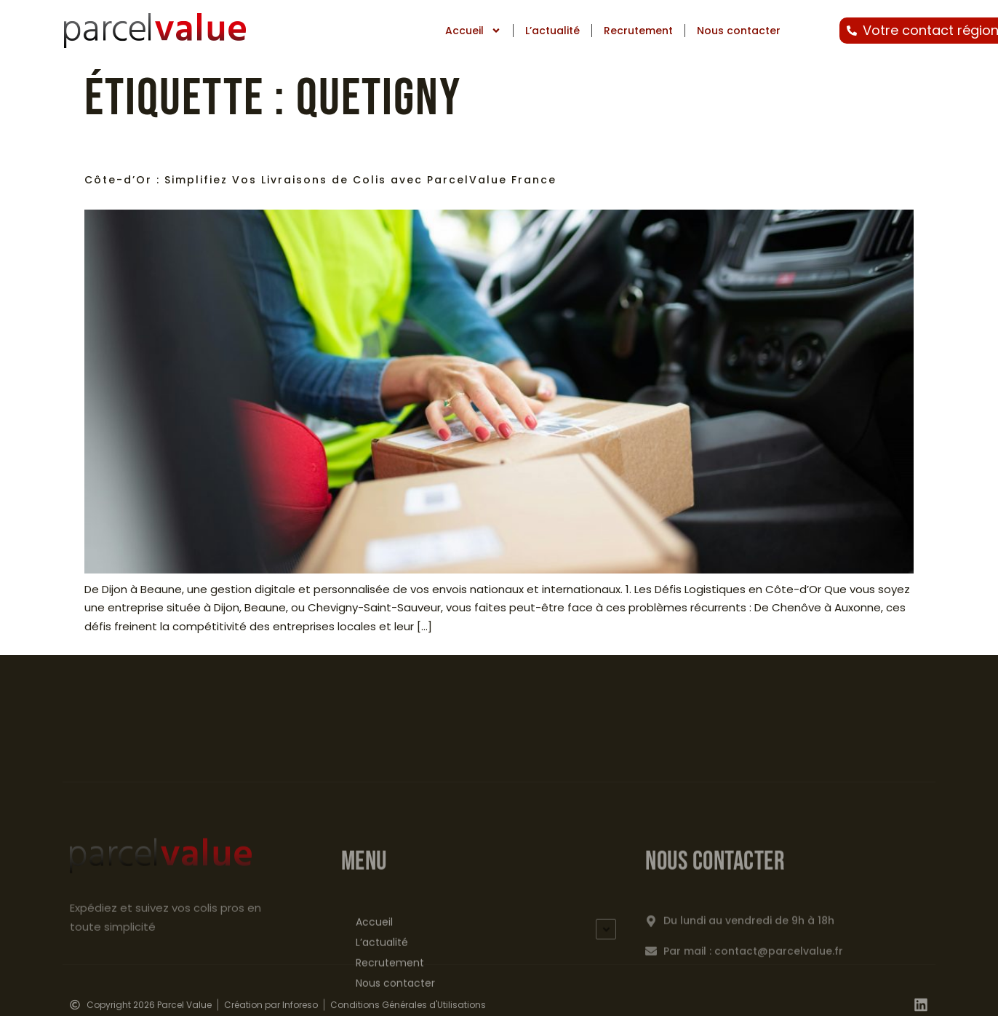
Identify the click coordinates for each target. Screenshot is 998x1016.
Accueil (473, 30)
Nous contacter (739, 30)
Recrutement (638, 30)
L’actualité (552, 30)
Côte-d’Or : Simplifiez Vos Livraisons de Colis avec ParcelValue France (320, 179)
